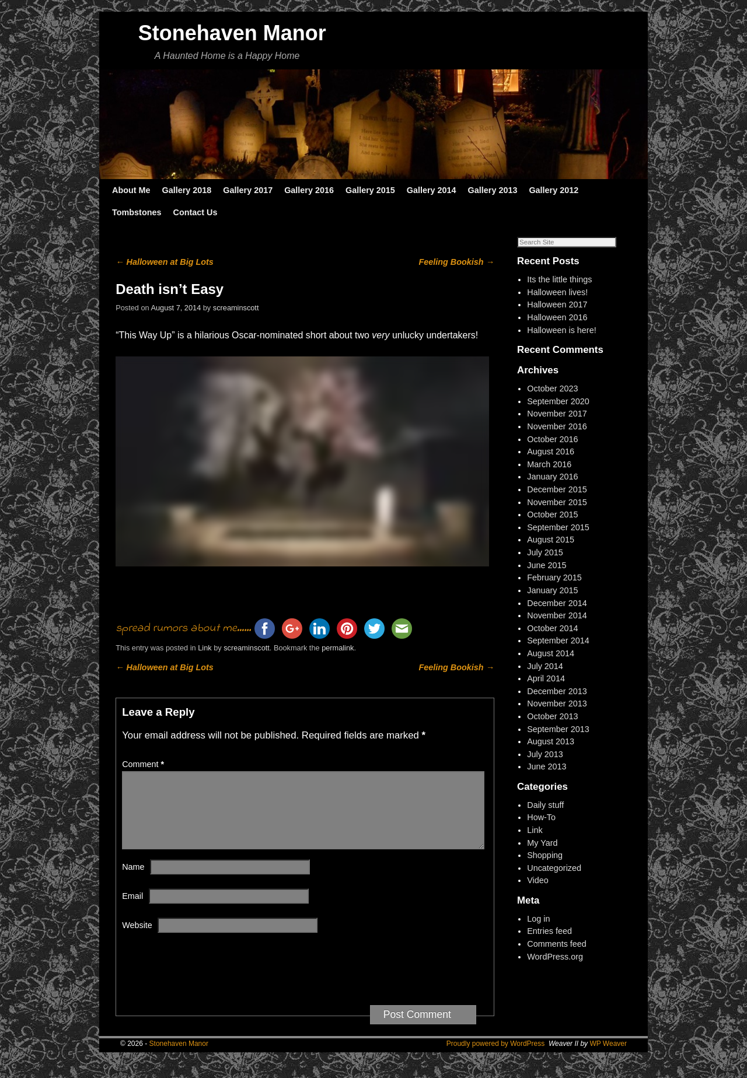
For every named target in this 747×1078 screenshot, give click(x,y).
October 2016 (552, 439)
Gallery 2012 (553, 190)
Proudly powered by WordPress (495, 1058)
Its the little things (559, 279)
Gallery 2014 (431, 190)
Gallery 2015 (370, 190)
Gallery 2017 (248, 190)
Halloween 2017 (557, 304)
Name (133, 881)
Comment (144, 764)
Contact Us (195, 212)
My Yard (542, 843)
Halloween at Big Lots (165, 262)
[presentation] (210, 989)
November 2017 (557, 413)
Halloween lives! (557, 292)
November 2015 (557, 502)
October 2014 (552, 628)
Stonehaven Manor (232, 33)
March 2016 (549, 464)
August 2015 (550, 539)
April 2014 (546, 678)
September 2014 (558, 640)
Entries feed (549, 931)
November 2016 (557, 426)
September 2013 (558, 729)
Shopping (545, 855)
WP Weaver (608, 1058)
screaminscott (236, 307)
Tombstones (136, 212)
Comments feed (557, 944)
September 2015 (558, 527)
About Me (131, 190)
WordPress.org (555, 956)
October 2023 (552, 388)
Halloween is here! (561, 330)
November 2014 (557, 615)
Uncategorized (554, 868)
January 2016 (552, 476)
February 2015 (554, 577)
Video (538, 880)
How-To (541, 817)
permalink (338, 647)
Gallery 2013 (493, 190)
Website (137, 939)
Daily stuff (545, 805)
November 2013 (557, 703)
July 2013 (545, 754)
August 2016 (550, 451)
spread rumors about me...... (183, 628)
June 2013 (546, 766)
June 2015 (546, 565)
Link (204, 647)
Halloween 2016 (557, 317)
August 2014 (550, 653)
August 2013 (550, 741)
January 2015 (552, 590)
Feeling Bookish (456, 262)
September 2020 (558, 401)
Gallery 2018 (187, 190)
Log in (538, 918)
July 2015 (545, 552)
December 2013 (557, 691)
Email (132, 910)
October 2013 (552, 716)
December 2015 (557, 489)
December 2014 (557, 603)
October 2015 (552, 514)
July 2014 (545, 666)
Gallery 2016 (309, 190)
